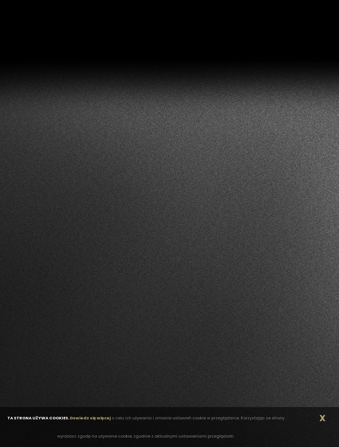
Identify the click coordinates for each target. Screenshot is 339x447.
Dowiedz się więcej (90, 418)
